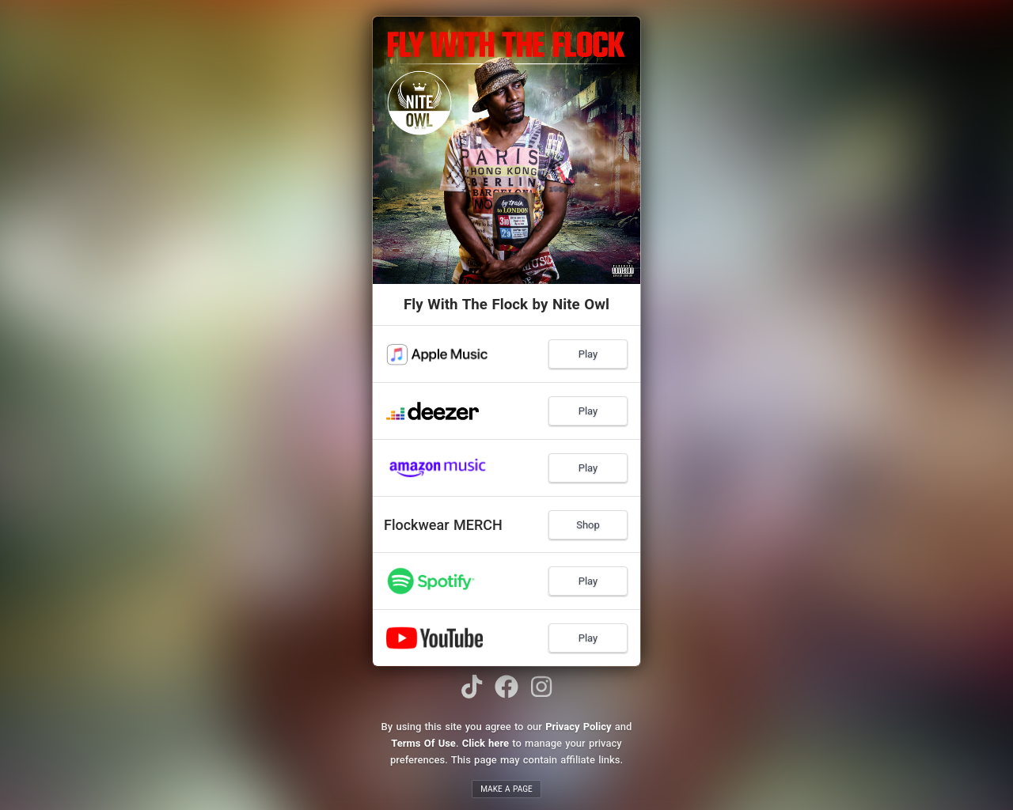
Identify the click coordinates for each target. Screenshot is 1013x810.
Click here (485, 743)
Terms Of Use (423, 743)
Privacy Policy (578, 726)
